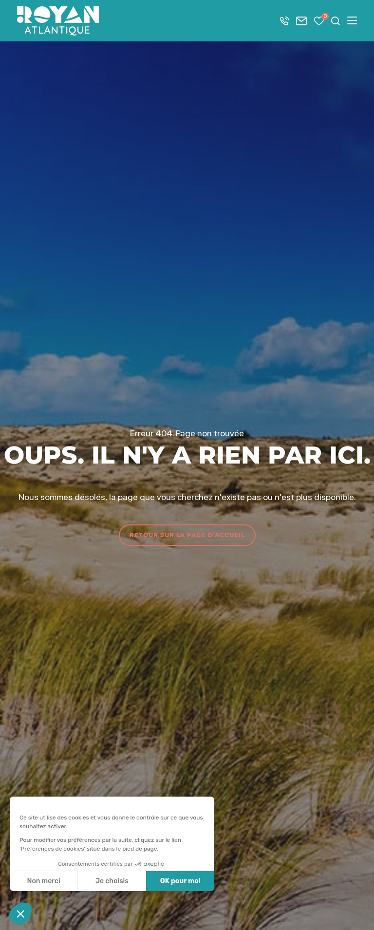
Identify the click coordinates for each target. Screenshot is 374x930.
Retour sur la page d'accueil (187, 535)
